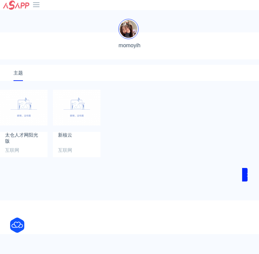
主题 (18, 92)
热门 (211, 16)
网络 (10, 24)
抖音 (60, 16)
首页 (10, 16)
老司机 (163, 16)
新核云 (65, 155)
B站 (110, 16)
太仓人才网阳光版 (21, 158)
